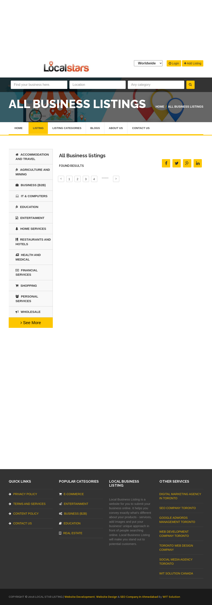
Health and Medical (28, 257)
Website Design (106, 596)
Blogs (95, 128)
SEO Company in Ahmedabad (139, 596)
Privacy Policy (23, 494)
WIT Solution (171, 596)
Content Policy (24, 513)
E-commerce (71, 494)
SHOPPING (26, 285)
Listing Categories (66, 128)
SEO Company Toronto (177, 508)
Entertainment (73, 503)
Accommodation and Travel (32, 157)
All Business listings (185, 106)
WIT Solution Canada (176, 573)
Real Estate (70, 533)
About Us (116, 128)
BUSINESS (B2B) (31, 185)
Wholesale (28, 312)
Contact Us (140, 128)
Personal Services (27, 298)
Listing (38, 128)
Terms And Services (27, 503)
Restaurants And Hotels (33, 242)
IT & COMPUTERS (31, 196)
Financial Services (27, 272)
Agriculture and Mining (33, 172)
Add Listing (192, 63)
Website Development (79, 596)
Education (27, 207)
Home (159, 106)
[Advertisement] (106, 29)
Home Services (31, 228)
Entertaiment (30, 218)
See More (30, 322)
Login (174, 63)
